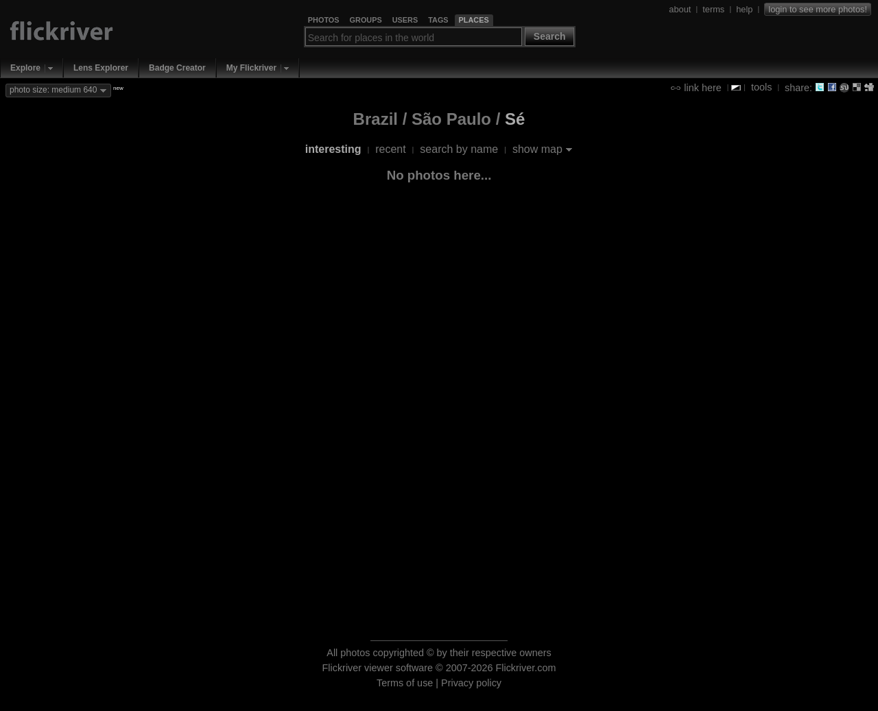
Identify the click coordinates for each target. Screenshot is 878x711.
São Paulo (451, 119)
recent (390, 149)
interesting (333, 149)
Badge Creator (177, 68)
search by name (459, 149)
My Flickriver (251, 68)
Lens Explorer (100, 68)
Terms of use (405, 682)
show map (537, 149)
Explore (25, 68)
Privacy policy (471, 682)
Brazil (375, 119)
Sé (515, 119)
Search (550, 36)
